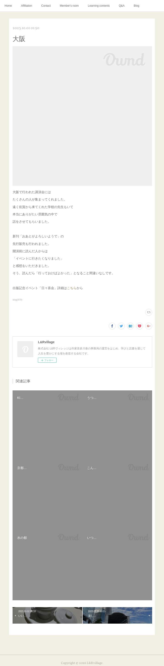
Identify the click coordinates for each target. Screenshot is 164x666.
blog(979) (17, 300)
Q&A (121, 5)
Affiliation (26, 5)
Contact (46, 5)
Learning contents (99, 5)
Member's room (69, 5)
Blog (136, 5)
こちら (72, 288)
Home (8, 5)
